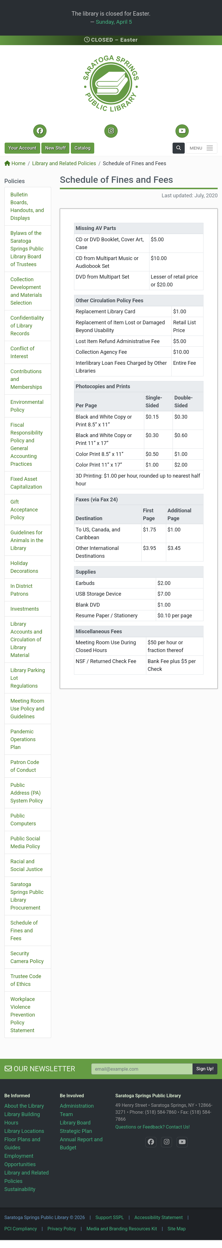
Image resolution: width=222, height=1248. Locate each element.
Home (14, 163)
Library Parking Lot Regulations (27, 678)
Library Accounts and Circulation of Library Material (26, 639)
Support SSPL (109, 1217)
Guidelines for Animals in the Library (26, 540)
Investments (24, 609)
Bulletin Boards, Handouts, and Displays (27, 206)
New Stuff (55, 148)
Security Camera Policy (27, 957)
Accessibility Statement (158, 1217)
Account (22, 148)
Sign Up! (205, 1069)
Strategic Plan (76, 1131)
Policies (14, 181)
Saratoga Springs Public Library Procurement (27, 896)
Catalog (82, 148)
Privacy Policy (61, 1229)
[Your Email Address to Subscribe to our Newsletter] (142, 1068)
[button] (179, 148)
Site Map (177, 1229)
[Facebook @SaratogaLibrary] (39, 131)
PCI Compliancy (20, 1229)
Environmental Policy (27, 406)
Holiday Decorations (24, 567)
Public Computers (23, 820)
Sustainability (19, 1189)
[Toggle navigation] (201, 148)
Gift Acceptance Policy (24, 509)
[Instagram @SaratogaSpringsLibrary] (110, 131)
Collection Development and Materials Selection (26, 291)
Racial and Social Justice (26, 865)
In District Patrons (21, 590)
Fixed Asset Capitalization (26, 483)
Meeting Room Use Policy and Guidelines (27, 708)
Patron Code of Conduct (24, 766)
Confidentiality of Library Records (27, 325)
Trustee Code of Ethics (25, 980)
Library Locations (24, 1131)
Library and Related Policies (64, 163)
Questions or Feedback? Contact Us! (152, 1127)
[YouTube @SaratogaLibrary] (181, 131)
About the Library (24, 1106)
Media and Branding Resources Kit (121, 1229)
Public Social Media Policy (25, 842)
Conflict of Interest (22, 352)
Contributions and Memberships (26, 379)
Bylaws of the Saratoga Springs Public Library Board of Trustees (27, 248)
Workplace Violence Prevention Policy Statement (22, 1014)
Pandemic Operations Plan (23, 739)
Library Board (75, 1123)
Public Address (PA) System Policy (26, 793)
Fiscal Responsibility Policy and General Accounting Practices (26, 444)
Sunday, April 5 (114, 22)
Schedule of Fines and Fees (24, 930)
